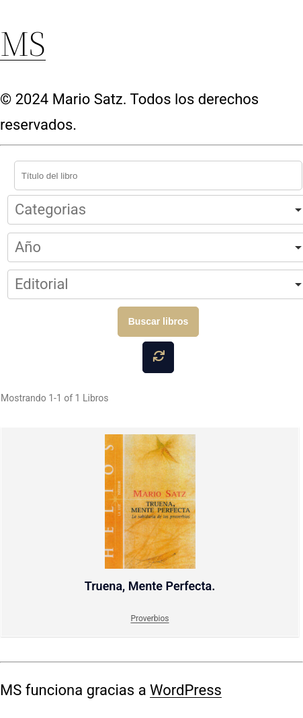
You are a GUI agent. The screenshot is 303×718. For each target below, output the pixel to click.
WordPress (186, 690)
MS (23, 43)
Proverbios (149, 618)
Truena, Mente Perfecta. (150, 513)
